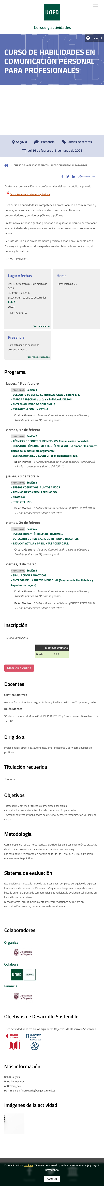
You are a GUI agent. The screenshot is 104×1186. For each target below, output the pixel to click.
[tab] (52, 17)
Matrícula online (19, 668)
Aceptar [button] (52, 1178)
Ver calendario (42, 326)
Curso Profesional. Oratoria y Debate (30, 194)
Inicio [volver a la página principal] (6, 165)
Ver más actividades (38, 357)
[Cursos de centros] (77, 143)
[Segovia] (19, 143)
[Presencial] (44, 143)
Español (97, 38)
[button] (62, 176)
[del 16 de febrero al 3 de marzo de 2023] (52, 151)
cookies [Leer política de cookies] (28, 1165)
